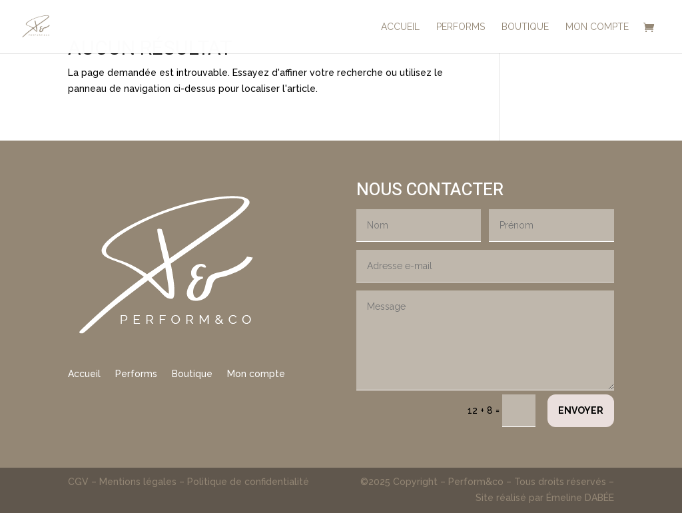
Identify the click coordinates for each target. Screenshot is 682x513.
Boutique (192, 374)
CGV (79, 481)
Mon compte (256, 374)
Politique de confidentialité (248, 481)
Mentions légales (137, 481)
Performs (136, 374)
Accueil (84, 374)
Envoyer (580, 410)
